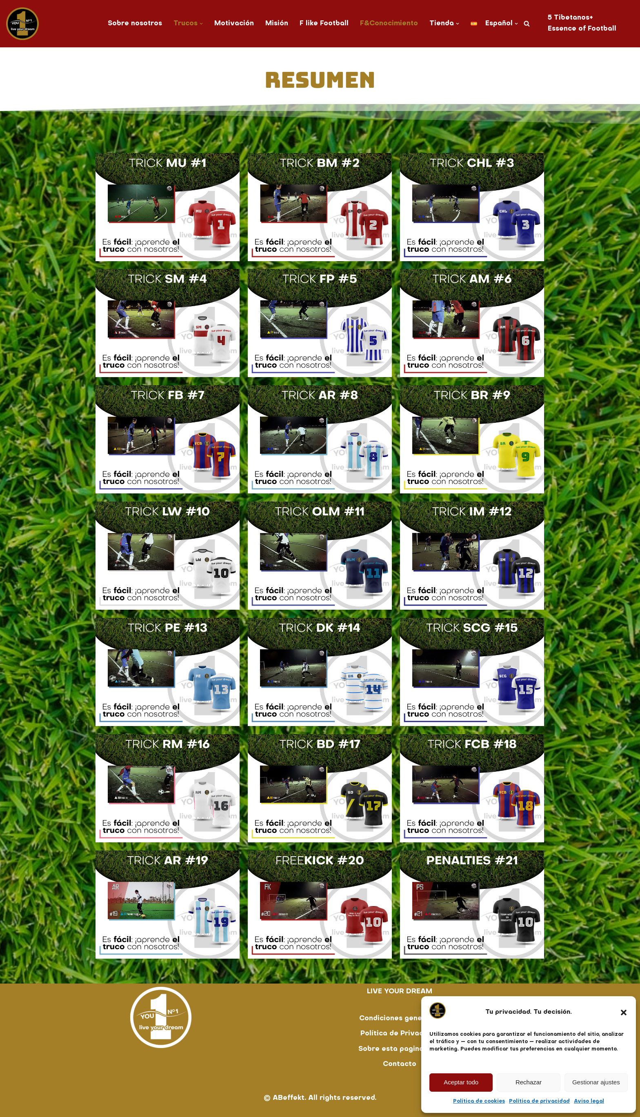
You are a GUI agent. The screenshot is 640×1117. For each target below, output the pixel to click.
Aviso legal (589, 1101)
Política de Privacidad (399, 1033)
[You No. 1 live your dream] (22, 23)
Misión (276, 23)
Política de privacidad (539, 1101)
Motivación (234, 23)
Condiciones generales (399, 1018)
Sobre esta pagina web (399, 1049)
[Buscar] (527, 23)
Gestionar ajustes (596, 1082)
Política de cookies (479, 1101)
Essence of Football (583, 29)
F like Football (324, 23)
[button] (624, 1012)
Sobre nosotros (134, 23)
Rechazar (529, 1082)
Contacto (399, 1064)
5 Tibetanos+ (572, 18)
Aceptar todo (461, 1082)
